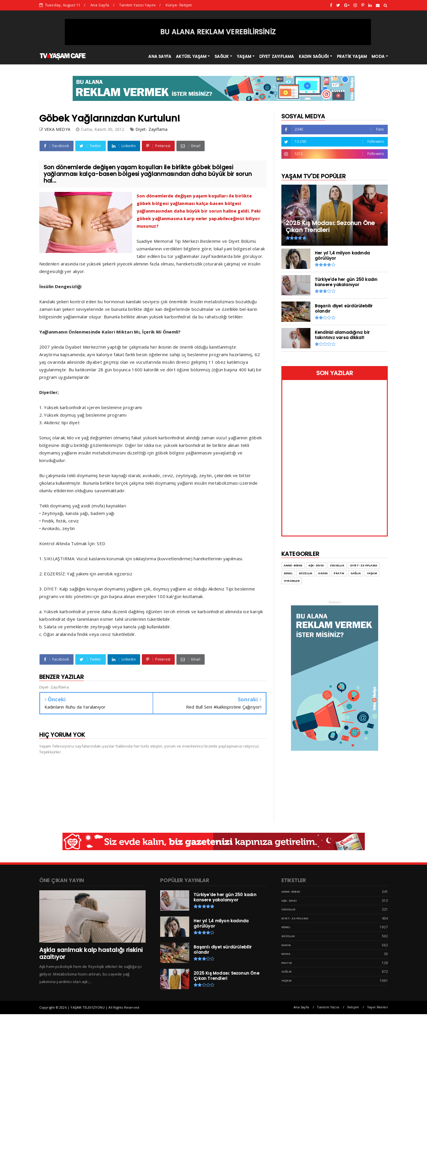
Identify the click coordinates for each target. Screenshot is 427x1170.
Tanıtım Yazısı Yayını (137, 5)
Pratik (286, 963)
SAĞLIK (222, 56)
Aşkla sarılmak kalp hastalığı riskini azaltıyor (91, 953)
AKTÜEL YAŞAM (191, 56)
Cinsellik (288, 909)
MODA (378, 56)
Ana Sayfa (99, 5)
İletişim (353, 1007)
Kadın (286, 945)
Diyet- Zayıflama (151, 129)
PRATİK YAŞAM (352, 56)
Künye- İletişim (179, 5)
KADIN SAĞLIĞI (314, 56)
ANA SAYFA (159, 56)
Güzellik (288, 936)
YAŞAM (244, 56)
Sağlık (286, 971)
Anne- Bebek (290, 891)
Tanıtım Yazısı (328, 1007)
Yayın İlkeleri (377, 1007)
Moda (286, 954)
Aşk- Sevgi (289, 901)
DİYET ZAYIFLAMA (276, 56)
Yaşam (286, 980)
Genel (285, 927)
